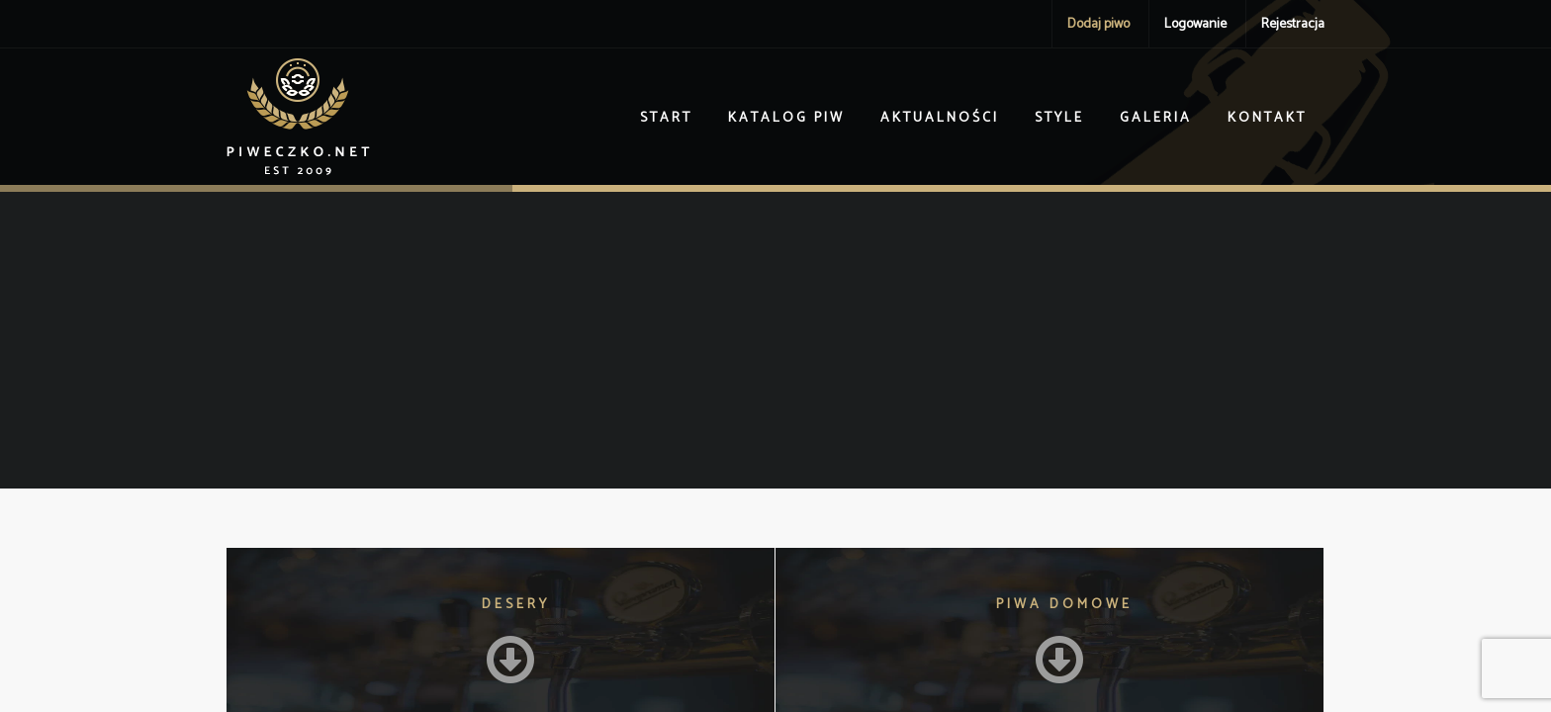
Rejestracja (1292, 24)
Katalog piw (786, 118)
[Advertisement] (775, 340)
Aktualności (939, 118)
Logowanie (1195, 24)
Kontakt (1267, 118)
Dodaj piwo (1098, 24)
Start (666, 118)
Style (1059, 118)
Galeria (1156, 118)
